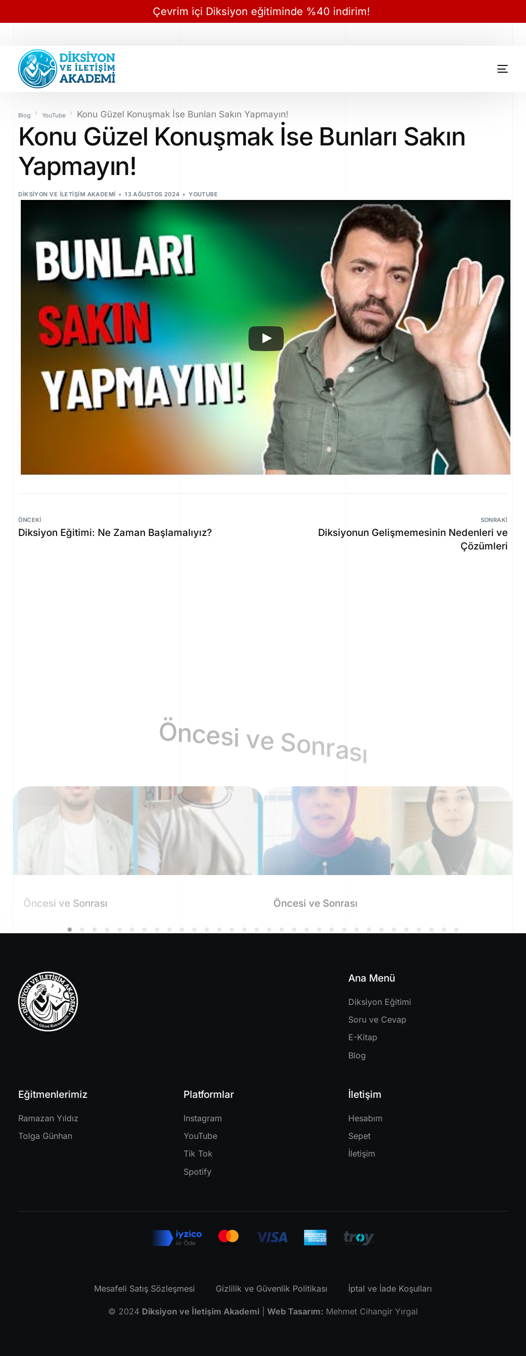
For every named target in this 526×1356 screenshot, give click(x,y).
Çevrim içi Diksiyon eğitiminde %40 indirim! (263, 11)
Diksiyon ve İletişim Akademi (66, 194)
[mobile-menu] (488, 68)
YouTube (203, 194)
